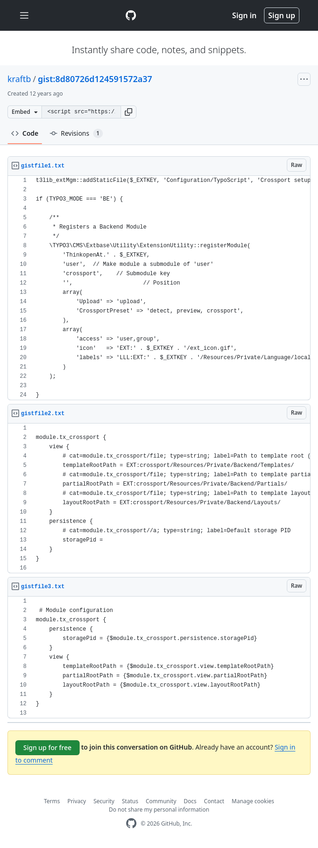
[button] (128, 111)
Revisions (76, 133)
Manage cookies (253, 801)
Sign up (281, 15)
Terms (52, 801)
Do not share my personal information (159, 809)
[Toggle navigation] (24, 15)
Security (104, 801)
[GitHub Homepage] (131, 823)
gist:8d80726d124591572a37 (95, 78)
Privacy (77, 801)
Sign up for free (47, 747)
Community (161, 801)
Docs (190, 801)
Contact (214, 801)
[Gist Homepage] (130, 15)
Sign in (244, 15)
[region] (159, 288)
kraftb (19, 78)
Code (25, 133)
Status (130, 801)
